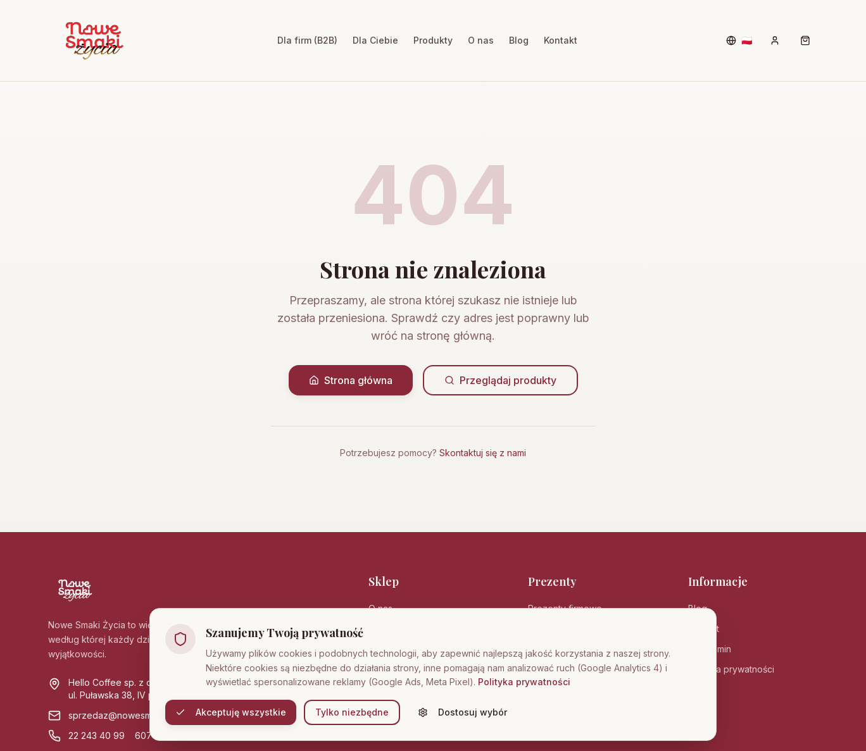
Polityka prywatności (524, 681)
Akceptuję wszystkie (230, 712)
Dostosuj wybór (462, 712)
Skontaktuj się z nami (482, 452)
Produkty (433, 40)
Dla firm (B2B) (307, 40)
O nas (481, 40)
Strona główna (350, 380)
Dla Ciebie (375, 40)
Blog (519, 40)
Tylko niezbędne (352, 712)
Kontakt (560, 40)
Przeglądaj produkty (500, 380)
